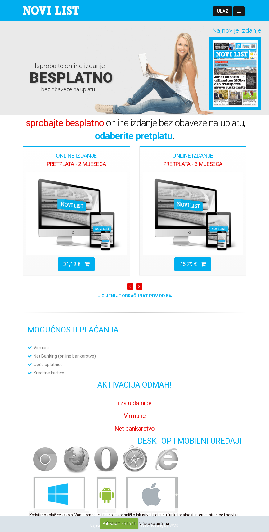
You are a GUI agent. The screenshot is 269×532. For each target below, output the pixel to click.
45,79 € (192, 264)
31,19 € (76, 264)
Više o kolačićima (154, 523)
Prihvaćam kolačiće (119, 523)
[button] (222, 11)
